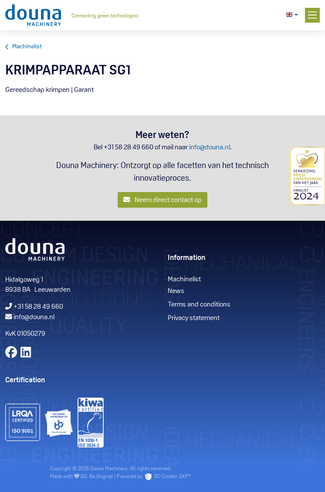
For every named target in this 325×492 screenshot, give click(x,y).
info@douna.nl (209, 147)
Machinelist (27, 47)
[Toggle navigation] (312, 15)
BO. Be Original (97, 476)
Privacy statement (194, 318)
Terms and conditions (199, 304)
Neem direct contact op (162, 200)
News (176, 291)
